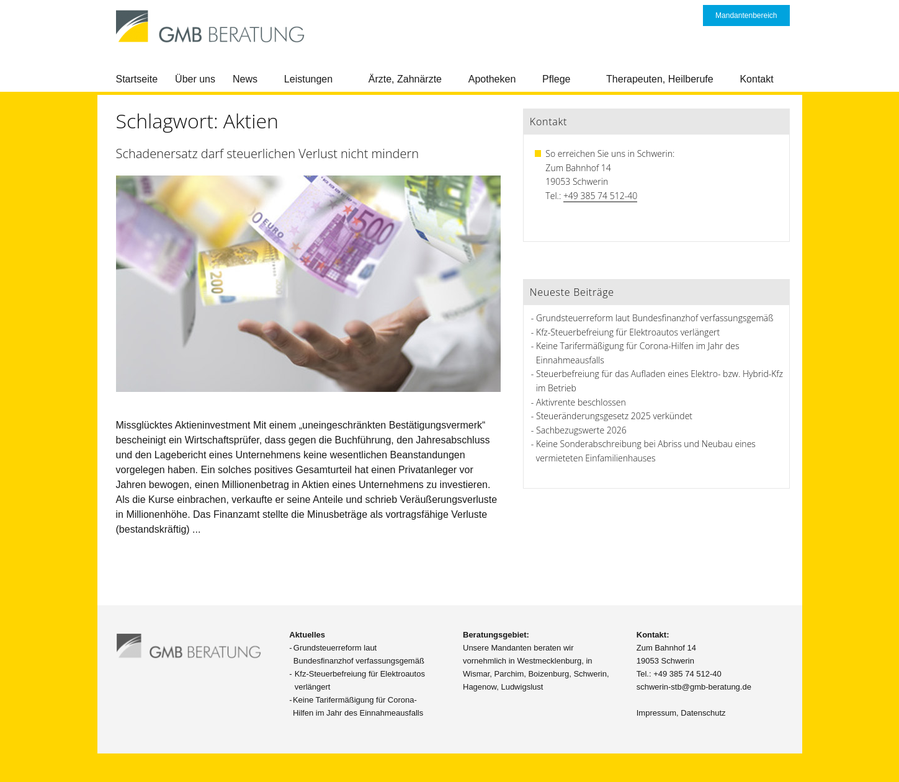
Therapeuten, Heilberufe (659, 79)
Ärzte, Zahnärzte (405, 79)
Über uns (195, 79)
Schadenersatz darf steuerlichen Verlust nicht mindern (267, 153)
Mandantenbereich (746, 15)
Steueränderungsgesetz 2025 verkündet (614, 416)
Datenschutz (703, 713)
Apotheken (492, 79)
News (245, 79)
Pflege (556, 79)
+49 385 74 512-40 (600, 196)
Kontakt (756, 79)
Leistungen (308, 79)
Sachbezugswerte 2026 (581, 430)
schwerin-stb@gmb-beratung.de (694, 686)
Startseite (137, 79)
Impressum (656, 713)
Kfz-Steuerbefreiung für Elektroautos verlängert (628, 332)
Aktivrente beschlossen (581, 402)
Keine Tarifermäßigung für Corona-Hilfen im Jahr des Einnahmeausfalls (358, 706)
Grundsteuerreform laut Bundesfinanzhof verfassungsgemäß (654, 318)
